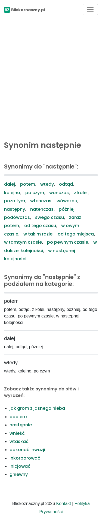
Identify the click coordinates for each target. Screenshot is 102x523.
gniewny (19, 474)
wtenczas (40, 201)
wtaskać (19, 441)
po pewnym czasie (67, 242)
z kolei (81, 192)
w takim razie (37, 234)
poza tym (14, 201)
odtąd (66, 184)
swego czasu (49, 217)
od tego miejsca (76, 234)
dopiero (18, 417)
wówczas (67, 201)
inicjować (20, 466)
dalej (9, 184)
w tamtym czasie (23, 242)
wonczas (59, 192)
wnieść (17, 433)
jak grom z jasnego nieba (37, 408)
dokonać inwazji (27, 449)
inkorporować (25, 458)
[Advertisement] (51, 78)
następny (14, 209)
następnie (21, 425)
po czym (34, 192)
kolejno (12, 192)
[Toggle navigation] (90, 9)
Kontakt (63, 503)
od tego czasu (40, 225)
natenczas (42, 209)
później (67, 209)
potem (27, 184)
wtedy (47, 184)
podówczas (17, 217)
